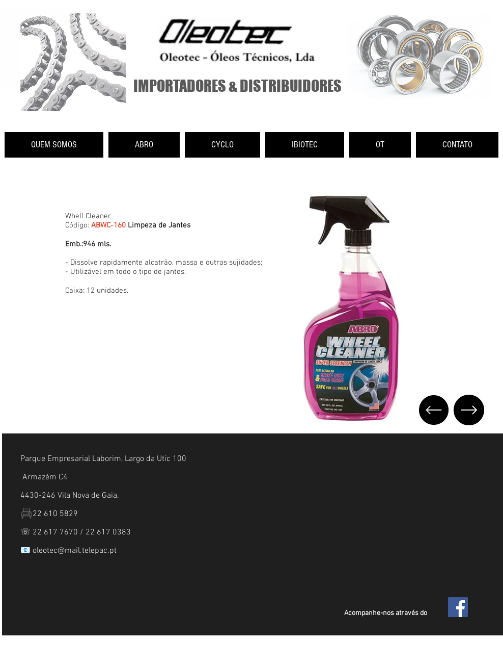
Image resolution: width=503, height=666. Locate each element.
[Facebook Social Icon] (458, 607)
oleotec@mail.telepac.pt (75, 551)
